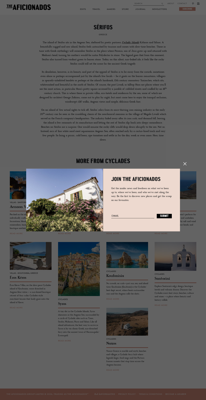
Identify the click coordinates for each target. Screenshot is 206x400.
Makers (111, 9)
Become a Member (149, 394)
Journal (140, 9)
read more (16, 234)
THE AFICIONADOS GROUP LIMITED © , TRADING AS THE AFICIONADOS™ (48, 394)
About (170, 4)
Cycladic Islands (130, 42)
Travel (96, 9)
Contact (182, 4)
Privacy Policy (100, 394)
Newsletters (159, 9)
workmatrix (179, 394)
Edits (83, 9)
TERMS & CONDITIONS (124, 394)
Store (125, 9)
